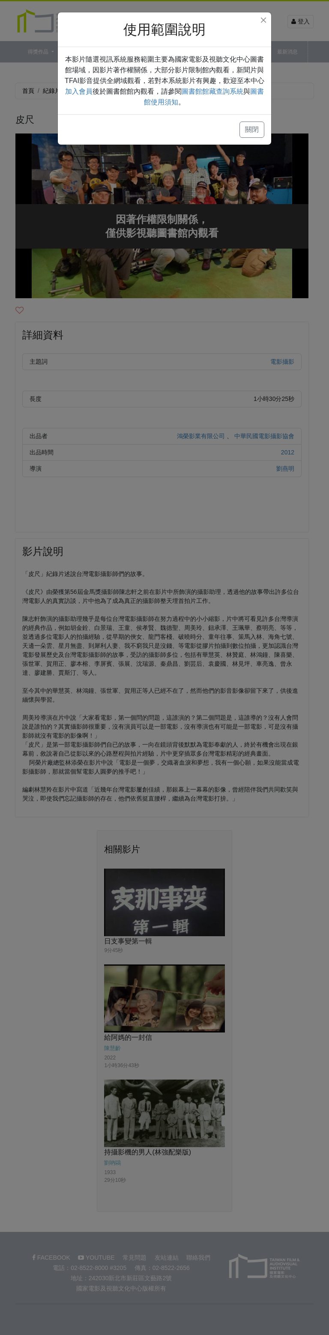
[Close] (263, 20)
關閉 (252, 129)
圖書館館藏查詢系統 (212, 91)
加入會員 (79, 91)
